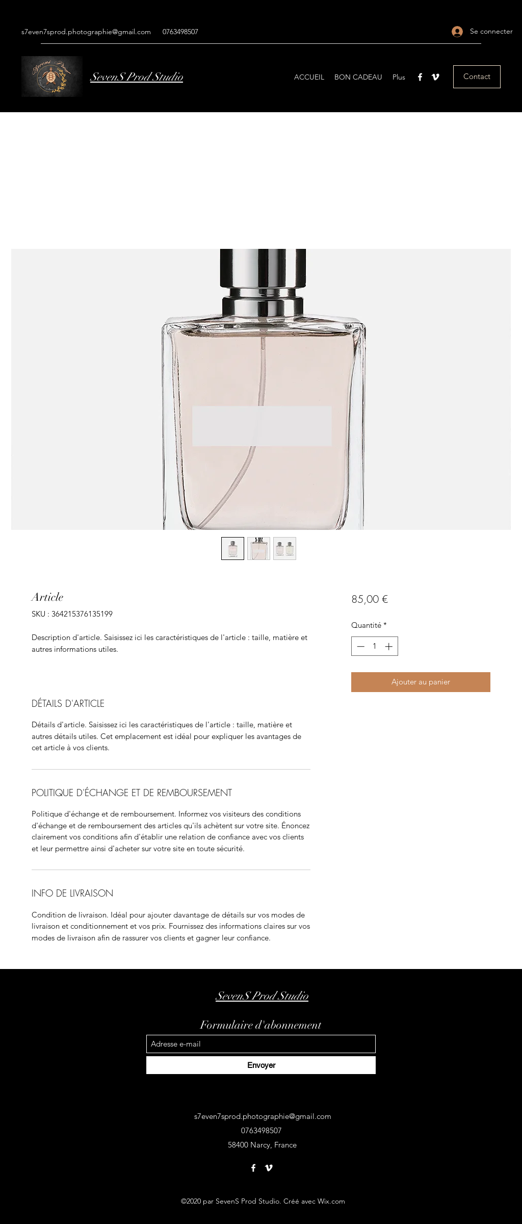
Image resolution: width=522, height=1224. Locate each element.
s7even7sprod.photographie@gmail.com (86, 31)
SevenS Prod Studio (136, 77)
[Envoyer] (261, 1065)
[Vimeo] (435, 77)
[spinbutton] (374, 646)
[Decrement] (360, 646)
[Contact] (477, 76)
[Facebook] (420, 77)
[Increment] (390, 646)
